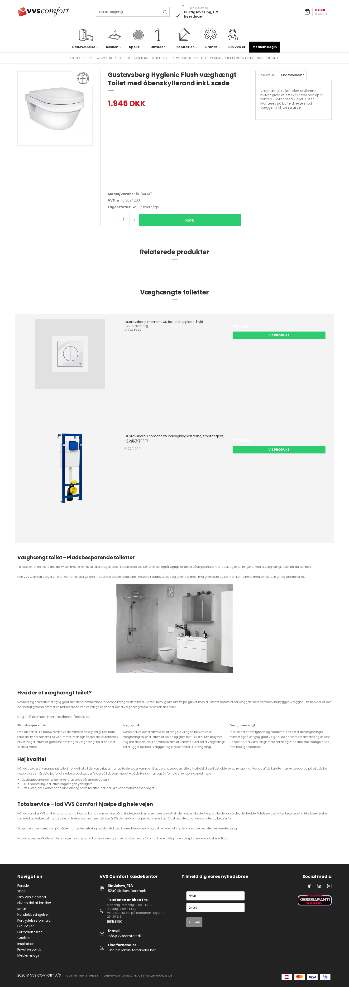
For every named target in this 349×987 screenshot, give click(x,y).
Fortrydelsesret (29, 932)
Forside (23, 885)
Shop (21, 891)
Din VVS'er (236, 47)
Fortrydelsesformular (34, 920)
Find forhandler (292, 75)
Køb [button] (190, 220)
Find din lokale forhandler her (132, 950)
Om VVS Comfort (31, 897)
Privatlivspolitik (29, 949)
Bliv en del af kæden (34, 902)
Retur (21, 908)
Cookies (23, 937)
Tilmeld (194, 922)
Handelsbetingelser (33, 914)
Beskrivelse (266, 75)
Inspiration (25, 943)
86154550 (114, 921)
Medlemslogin (265, 47)
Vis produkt (279, 335)
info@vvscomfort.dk (125, 936)
